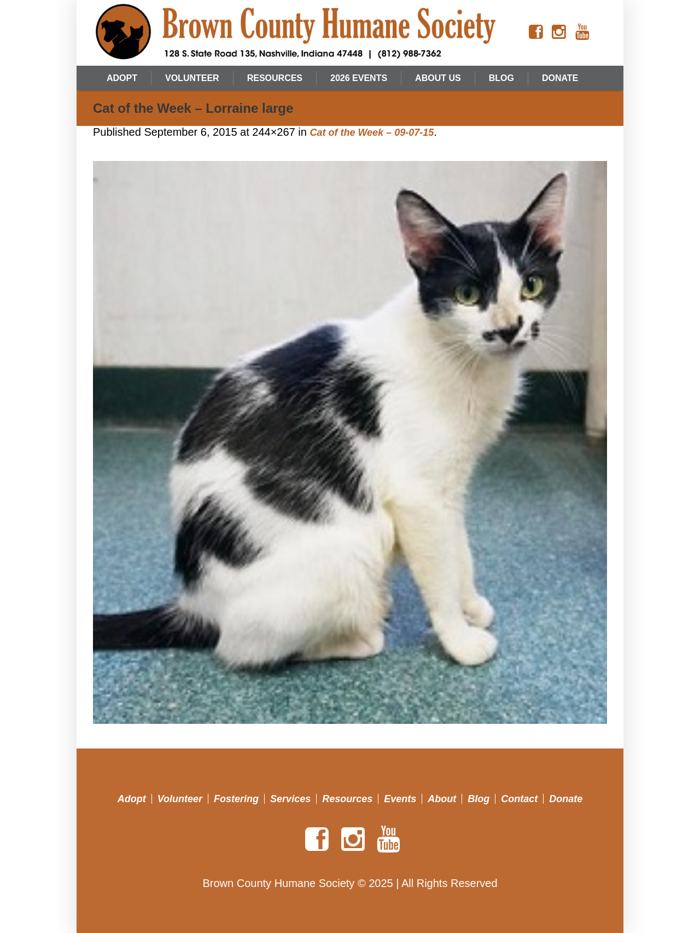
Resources (347, 799)
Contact (519, 799)
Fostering (236, 799)
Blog (478, 799)
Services (290, 799)
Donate (565, 799)
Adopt (132, 799)
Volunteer (180, 799)
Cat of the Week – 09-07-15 (372, 132)
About (442, 799)
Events (400, 799)
